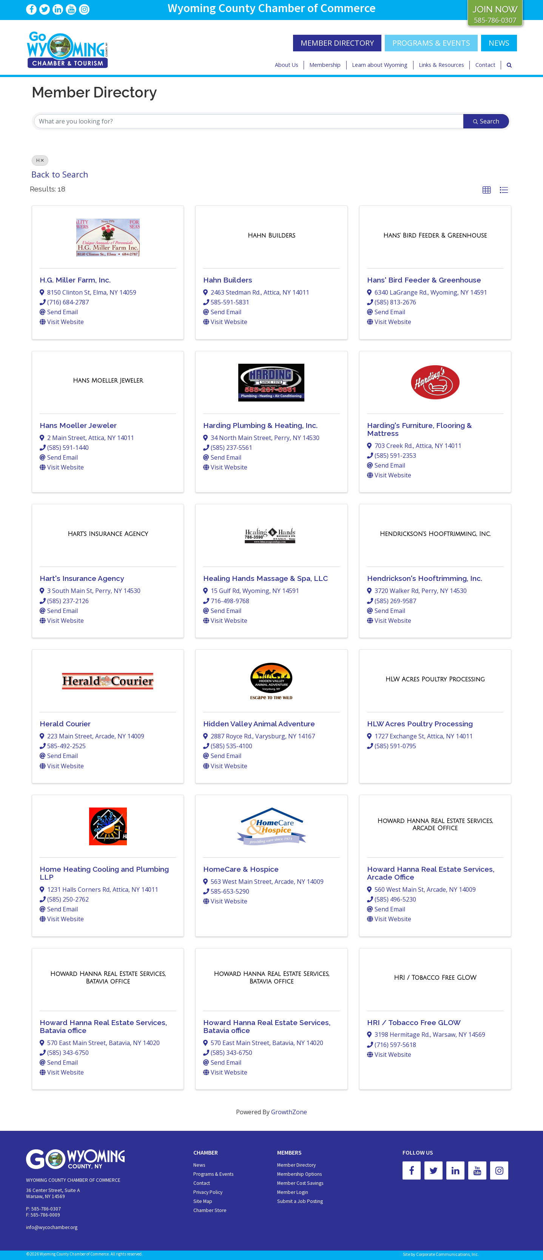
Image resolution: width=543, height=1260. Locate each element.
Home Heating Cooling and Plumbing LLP (104, 873)
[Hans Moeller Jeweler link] (108, 380)
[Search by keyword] (249, 121)
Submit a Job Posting (300, 1201)
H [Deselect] (40, 160)
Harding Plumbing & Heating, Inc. (260, 425)
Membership (325, 64)
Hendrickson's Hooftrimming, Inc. (424, 578)
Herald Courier (65, 724)
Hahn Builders (227, 280)
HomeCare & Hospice (241, 869)
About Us (286, 64)
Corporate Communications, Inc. (447, 1254)
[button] (486, 190)
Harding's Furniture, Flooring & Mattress (419, 429)
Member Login (292, 1192)
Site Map (202, 1201)
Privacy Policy (207, 1192)
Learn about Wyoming (379, 64)
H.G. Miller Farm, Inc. (75, 280)
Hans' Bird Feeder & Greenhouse (424, 280)
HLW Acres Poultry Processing (420, 724)
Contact (485, 64)
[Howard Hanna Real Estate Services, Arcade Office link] (435, 824)
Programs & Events (431, 43)
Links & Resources (441, 64)
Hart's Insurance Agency (82, 578)
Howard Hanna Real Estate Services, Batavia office (103, 1026)
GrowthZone (289, 1112)
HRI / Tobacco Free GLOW (414, 1022)
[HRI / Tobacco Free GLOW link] (435, 978)
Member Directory (296, 1165)
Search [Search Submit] (486, 121)
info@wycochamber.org (51, 1227)
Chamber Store (210, 1210)
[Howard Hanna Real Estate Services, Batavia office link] (108, 977)
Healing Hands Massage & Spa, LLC (265, 578)
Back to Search (59, 174)
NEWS (499, 43)
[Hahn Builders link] (271, 235)
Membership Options (299, 1174)
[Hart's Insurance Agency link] (108, 534)
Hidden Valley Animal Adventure (259, 724)
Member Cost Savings (300, 1183)
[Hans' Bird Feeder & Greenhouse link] (435, 235)
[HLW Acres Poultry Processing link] (435, 679)
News (199, 1165)
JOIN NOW (495, 9)
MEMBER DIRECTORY (337, 43)
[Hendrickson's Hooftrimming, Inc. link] (435, 534)
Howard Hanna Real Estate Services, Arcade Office (430, 873)
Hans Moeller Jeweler (78, 425)
